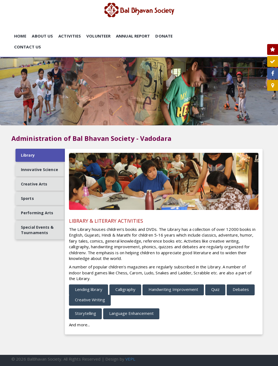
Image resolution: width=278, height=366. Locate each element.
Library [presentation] (28, 155)
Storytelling (85, 313)
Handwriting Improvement (173, 289)
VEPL (130, 359)
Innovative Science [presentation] (39, 169)
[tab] (40, 155)
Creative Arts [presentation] (34, 184)
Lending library (88, 289)
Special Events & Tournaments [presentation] (37, 230)
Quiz (215, 289)
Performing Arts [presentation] (37, 212)
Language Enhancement (131, 313)
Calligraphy (125, 289)
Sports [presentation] (27, 198)
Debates (241, 289)
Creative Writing (90, 299)
